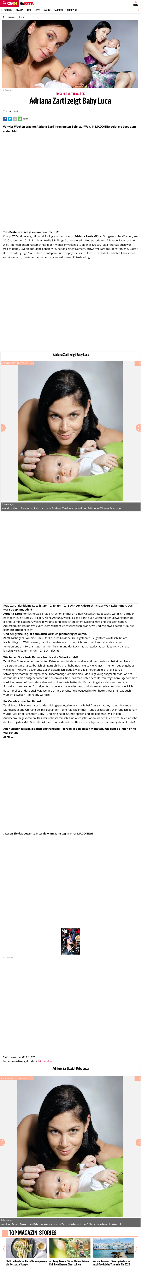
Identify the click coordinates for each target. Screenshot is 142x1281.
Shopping (72, 10)
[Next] (138, 10)
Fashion (8, 10)
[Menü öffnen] (3, 3)
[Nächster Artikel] (134, 1248)
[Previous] (2, 10)
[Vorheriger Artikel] (6, 1248)
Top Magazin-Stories (33, 1233)
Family (46, 10)
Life (29, 10)
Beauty (20, 10)
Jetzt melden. (46, 1061)
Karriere (58, 10)
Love (37, 10)
